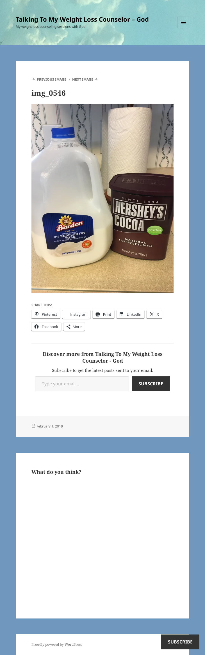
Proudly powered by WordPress (56, 644)
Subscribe (150, 384)
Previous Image (51, 79)
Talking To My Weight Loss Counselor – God (82, 19)
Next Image (82, 79)
